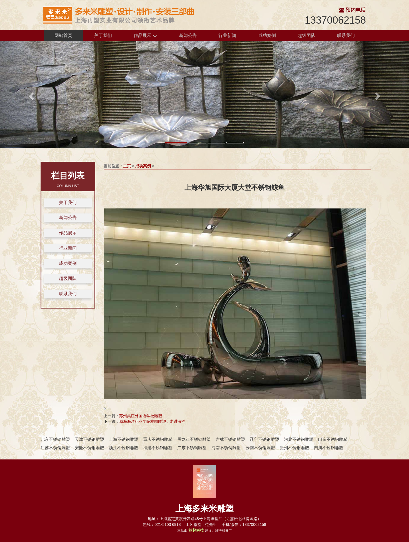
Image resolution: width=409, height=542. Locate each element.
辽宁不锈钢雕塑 (264, 439)
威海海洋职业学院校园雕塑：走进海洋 (152, 421)
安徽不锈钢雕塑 (89, 447)
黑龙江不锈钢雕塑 (194, 439)
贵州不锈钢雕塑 (294, 447)
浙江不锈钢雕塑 (123, 447)
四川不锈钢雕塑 (328, 447)
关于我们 (103, 35)
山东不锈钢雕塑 (332, 439)
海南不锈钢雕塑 (226, 447)
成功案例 (267, 35)
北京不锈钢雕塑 (55, 439)
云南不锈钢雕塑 (260, 447)
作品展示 (145, 35)
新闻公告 (188, 35)
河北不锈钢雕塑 (298, 439)
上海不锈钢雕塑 (123, 439)
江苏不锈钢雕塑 (55, 447)
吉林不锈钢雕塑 (230, 439)
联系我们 (346, 35)
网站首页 (63, 35)
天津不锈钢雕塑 (89, 439)
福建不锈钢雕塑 (157, 447)
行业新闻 (227, 35)
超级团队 (306, 35)
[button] (30, 94)
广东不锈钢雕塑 (191, 447)
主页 (127, 166)
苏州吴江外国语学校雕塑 (140, 416)
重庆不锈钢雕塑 (157, 439)
